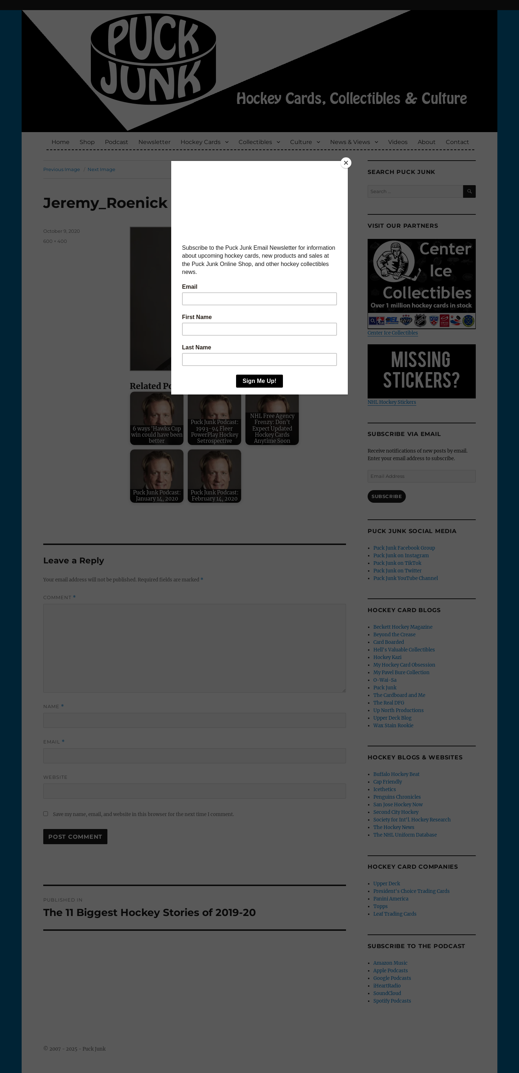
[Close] (346, 162)
